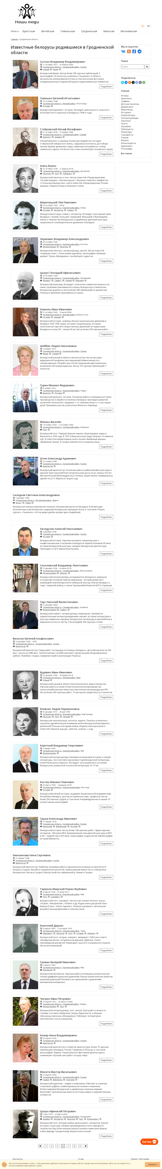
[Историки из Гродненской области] (52, 106)
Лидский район (69, 103)
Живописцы (127, 109)
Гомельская (67, 31)
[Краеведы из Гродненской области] (63, 137)
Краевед (58, 137)
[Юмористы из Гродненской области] (97, 933)
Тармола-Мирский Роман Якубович (63, 889)
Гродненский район (71, 67)
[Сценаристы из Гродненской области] (61, 897)
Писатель (47, 173)
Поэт (57, 173)
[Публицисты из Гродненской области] (74, 173)
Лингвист (47, 280)
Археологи (126, 98)
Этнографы (126, 148)
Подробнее (106, 86)
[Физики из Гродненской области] (60, 69)
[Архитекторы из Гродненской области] (54, 466)
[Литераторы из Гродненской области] (65, 210)
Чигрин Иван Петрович (55, 998)
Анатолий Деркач (51, 925)
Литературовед (49, 247)
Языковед (80, 280)
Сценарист (55, 897)
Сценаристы (127, 134)
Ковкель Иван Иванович (56, 309)
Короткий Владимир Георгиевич (61, 745)
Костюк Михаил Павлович (57, 782)
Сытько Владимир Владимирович (62, 61)
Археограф (47, 826)
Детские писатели (130, 104)
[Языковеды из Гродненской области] (85, 280)
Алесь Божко (48, 166)
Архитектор (48, 466)
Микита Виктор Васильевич (58, 1072)
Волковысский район (72, 714)
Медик (45, 353)
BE (148, 26)
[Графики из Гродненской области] (51, 1079)
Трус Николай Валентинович (59, 602)
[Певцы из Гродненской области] (32, 503)
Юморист (91, 933)
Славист (70, 210)
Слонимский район (71, 134)
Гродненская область (52, 67)
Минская (108, 31)
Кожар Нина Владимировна (58, 1035)
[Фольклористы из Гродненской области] (100, 1119)
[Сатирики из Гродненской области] (85, 933)
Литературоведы (129, 118)
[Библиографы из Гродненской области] (68, 826)
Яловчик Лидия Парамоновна (59, 709)
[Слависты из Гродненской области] (76, 210)
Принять (152, 1164)
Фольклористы (128, 143)
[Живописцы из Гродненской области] (64, 1079)
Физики (125, 140)
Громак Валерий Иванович (58, 962)
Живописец (57, 1079)
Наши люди (27, 22)
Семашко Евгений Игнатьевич (60, 98)
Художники (126, 146)
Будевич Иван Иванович (56, 672)
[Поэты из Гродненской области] (61, 173)
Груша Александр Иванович (58, 818)
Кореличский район (71, 171)
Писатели (125, 120)
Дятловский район (43, 500)
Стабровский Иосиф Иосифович (61, 129)
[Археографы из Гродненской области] (54, 826)
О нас (81, 1159)
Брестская (29, 31)
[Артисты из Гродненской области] (23, 503)
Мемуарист (48, 933)
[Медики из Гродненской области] (50, 353)
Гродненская (89, 31)
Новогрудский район (71, 787)
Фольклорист (93, 1119)
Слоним (83, 134)
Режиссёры (126, 132)
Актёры (124, 95)
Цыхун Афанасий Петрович (58, 1111)
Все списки (126, 153)
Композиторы (128, 115)
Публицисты (127, 129)
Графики (125, 101)
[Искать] (147, 67)
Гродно (83, 67)
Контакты (18, 1159)
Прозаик (66, 716)
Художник (70, 1079)
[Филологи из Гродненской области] (69, 573)
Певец (28, 503)
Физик (55, 69)
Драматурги (127, 106)
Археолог (47, 137)
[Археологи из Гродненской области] (52, 137)
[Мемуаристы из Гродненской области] (54, 933)
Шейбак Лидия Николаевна (58, 346)
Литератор (58, 210)
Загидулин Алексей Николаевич (61, 529)
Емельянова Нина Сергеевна (31, 855)
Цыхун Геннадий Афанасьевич (60, 272)
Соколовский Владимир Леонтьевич (64, 565)
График (46, 1079)
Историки (126, 112)
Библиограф (61, 826)
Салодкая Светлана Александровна (36, 495)
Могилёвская (129, 31)
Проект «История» (140, 1159)
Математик (48, 970)
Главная (14, 39)
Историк (46, 106)
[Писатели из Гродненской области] (53, 173)
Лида (78, 677)
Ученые (124, 137)
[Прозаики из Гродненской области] (72, 716)
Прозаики (126, 126)
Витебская (47, 31)
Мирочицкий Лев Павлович (58, 202)
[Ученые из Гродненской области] (51, 69)
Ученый (46, 69)
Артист (19, 503)
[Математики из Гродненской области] (54, 970)
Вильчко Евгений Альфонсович (33, 638)
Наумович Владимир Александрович (64, 239)
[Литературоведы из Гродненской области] (58, 247)
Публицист (67, 173)
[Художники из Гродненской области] (76, 1079)
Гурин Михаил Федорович (57, 385)
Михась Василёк (50, 422)
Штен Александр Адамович (58, 458)
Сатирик (80, 933)
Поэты (124, 123)
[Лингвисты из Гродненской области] (52, 280)
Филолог (63, 573)
